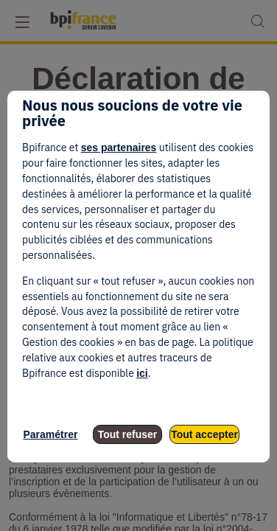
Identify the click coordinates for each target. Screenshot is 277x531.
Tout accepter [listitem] (204, 434)
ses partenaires (119, 147)
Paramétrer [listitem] (51, 434)
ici (142, 373)
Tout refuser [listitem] (128, 434)
